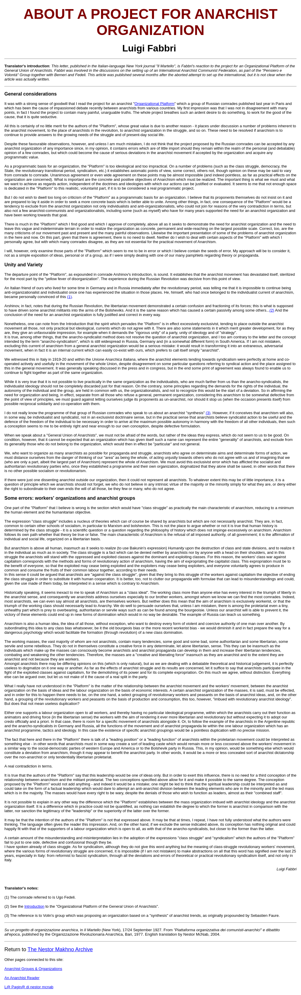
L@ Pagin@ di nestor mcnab (28, 987)
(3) (208, 413)
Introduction (34, 906)
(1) (69, 297)
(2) (272, 310)
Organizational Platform (155, 103)
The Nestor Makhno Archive (60, 949)
